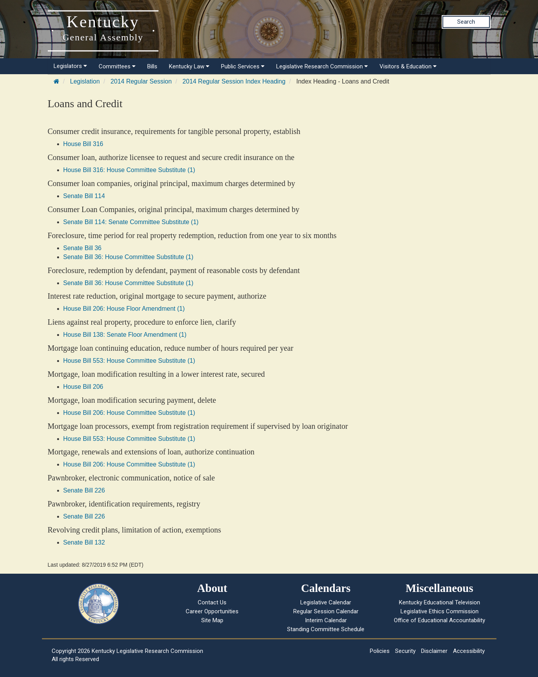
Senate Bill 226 (84, 490)
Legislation (85, 81)
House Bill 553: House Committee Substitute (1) (129, 360)
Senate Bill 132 (84, 542)
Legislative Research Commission (322, 66)
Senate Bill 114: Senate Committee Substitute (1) (131, 222)
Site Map (212, 620)
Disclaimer (434, 650)
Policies (380, 650)
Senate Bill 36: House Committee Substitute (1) (128, 257)
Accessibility (469, 650)
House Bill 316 (83, 144)
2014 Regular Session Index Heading (234, 81)
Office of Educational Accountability (439, 620)
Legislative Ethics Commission (439, 611)
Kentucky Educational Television (439, 602)
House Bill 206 (83, 386)
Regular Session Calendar (326, 611)
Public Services (243, 66)
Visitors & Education (408, 66)
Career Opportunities (212, 611)
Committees (117, 66)
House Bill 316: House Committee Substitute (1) (129, 170)
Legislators (70, 66)
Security (405, 650)
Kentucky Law (189, 66)
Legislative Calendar (325, 602)
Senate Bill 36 (82, 248)
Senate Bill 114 (84, 196)
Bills (152, 66)
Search (466, 21)
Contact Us (212, 602)
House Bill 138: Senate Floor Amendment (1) (125, 334)
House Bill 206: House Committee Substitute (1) (129, 412)
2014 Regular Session (141, 81)
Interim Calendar (326, 620)
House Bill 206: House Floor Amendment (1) (124, 308)
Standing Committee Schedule (325, 629)
